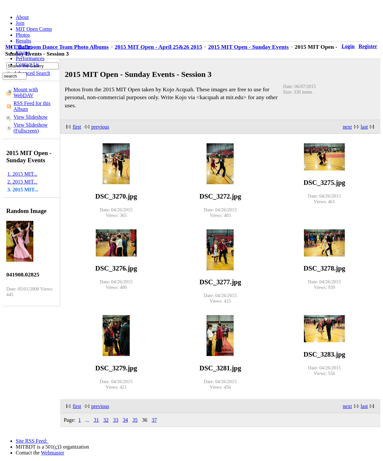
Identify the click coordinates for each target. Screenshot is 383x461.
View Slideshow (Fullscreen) (30, 127)
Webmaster (52, 452)
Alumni (24, 46)
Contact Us (27, 64)
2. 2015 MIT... (22, 182)
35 (135, 420)
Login (348, 46)
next (347, 127)
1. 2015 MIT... (22, 174)
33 (115, 420)
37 (154, 420)
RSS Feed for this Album (31, 106)
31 (96, 420)
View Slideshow (30, 117)
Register (367, 46)
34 (125, 420)
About (22, 17)
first (77, 127)
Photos (23, 35)
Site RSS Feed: (32, 441)
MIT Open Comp (34, 29)
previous (100, 127)
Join (20, 23)
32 (105, 420)
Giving (23, 52)
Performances (30, 58)
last (364, 127)
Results (23, 41)
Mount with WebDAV (25, 92)
